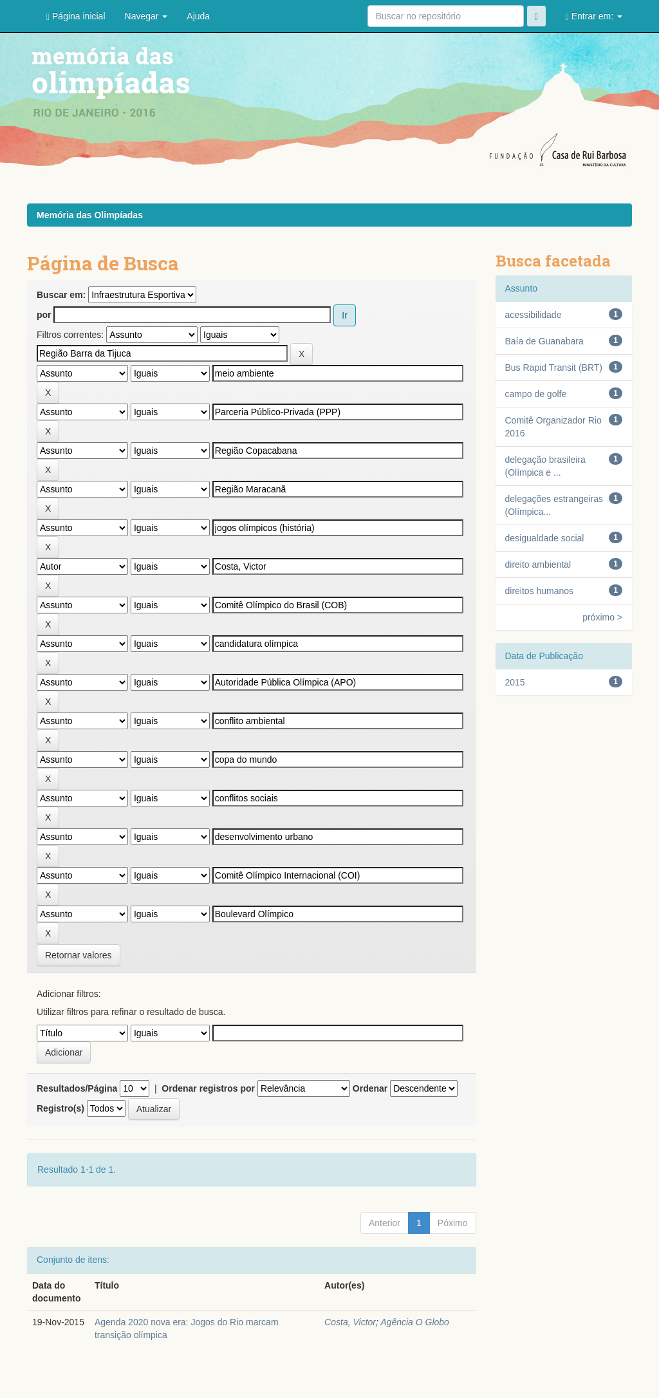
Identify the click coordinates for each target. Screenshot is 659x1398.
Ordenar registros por (208, 1088)
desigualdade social (544, 538)
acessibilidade (533, 315)
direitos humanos (539, 591)
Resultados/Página (77, 1088)
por (44, 315)
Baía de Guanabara (544, 341)
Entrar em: (594, 16)
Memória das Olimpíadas (90, 215)
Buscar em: (61, 295)
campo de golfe (536, 394)
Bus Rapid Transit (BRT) (553, 367)
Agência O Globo (414, 1322)
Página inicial (76, 16)
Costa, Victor (350, 1322)
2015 (515, 682)
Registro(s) (60, 1108)
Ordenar (370, 1088)
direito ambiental (538, 564)
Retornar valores (78, 955)
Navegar (146, 16)
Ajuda (198, 16)
